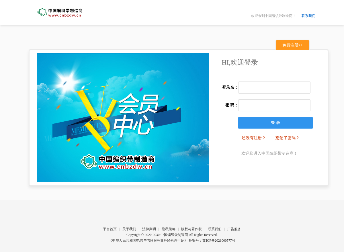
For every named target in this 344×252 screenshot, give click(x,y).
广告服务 (234, 229)
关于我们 (129, 229)
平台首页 (110, 229)
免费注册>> (292, 45)
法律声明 (149, 229)
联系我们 (308, 16)
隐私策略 (168, 229)
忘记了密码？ (287, 138)
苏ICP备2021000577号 (218, 241)
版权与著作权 (191, 229)
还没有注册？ (254, 138)
